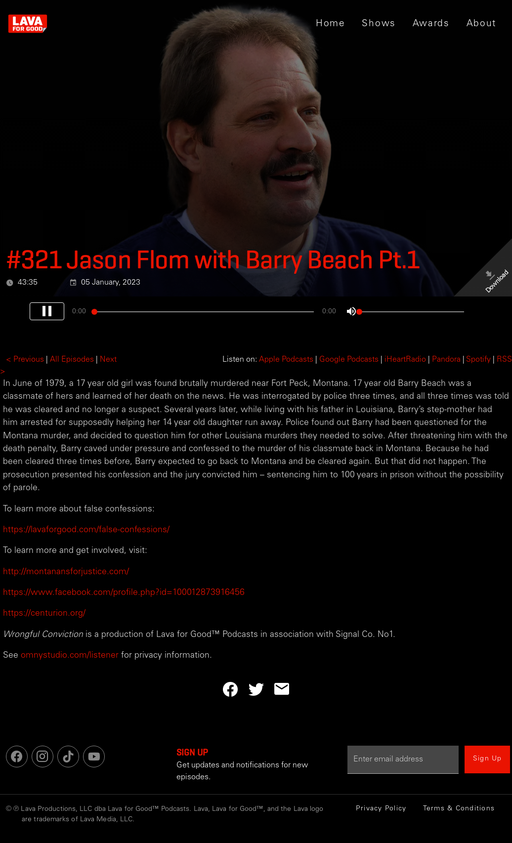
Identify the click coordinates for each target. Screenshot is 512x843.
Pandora (446, 360)
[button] (378, 24)
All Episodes (72, 360)
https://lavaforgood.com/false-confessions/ (86, 530)
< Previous (25, 360)
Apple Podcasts (286, 360)
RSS (504, 360)
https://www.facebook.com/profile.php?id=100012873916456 (124, 593)
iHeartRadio (405, 360)
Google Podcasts (349, 360)
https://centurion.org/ (44, 613)
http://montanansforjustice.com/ (66, 572)
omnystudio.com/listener (70, 655)
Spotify (478, 360)
